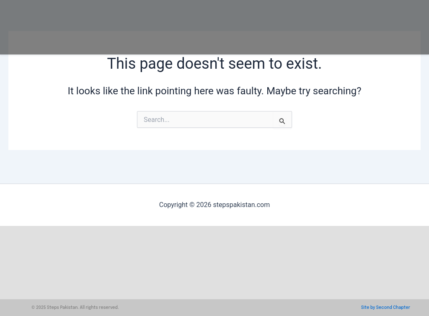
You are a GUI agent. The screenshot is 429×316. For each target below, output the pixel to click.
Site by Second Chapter (385, 308)
